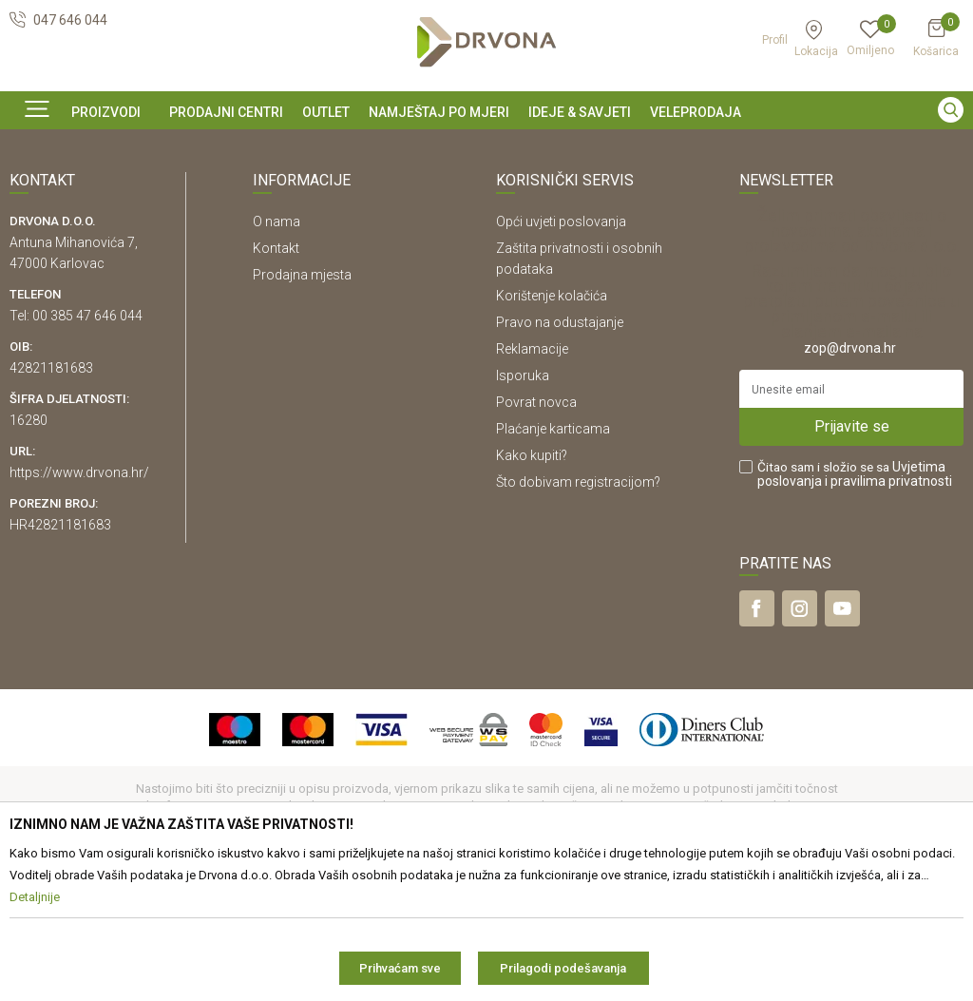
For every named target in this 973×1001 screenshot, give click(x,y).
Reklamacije (532, 478)
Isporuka (522, 504)
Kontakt (276, 377)
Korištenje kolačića (551, 425)
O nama (276, 350)
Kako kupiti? (531, 584)
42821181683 (51, 497)
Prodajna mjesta (302, 404)
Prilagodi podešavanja (563, 968)
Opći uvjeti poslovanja (561, 350)
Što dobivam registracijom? (578, 611)
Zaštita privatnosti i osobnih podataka (579, 388)
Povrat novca (536, 531)
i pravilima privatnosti (888, 610)
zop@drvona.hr (850, 477)
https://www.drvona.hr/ (79, 601)
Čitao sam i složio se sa (854, 603)
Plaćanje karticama (553, 558)
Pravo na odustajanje (559, 451)
